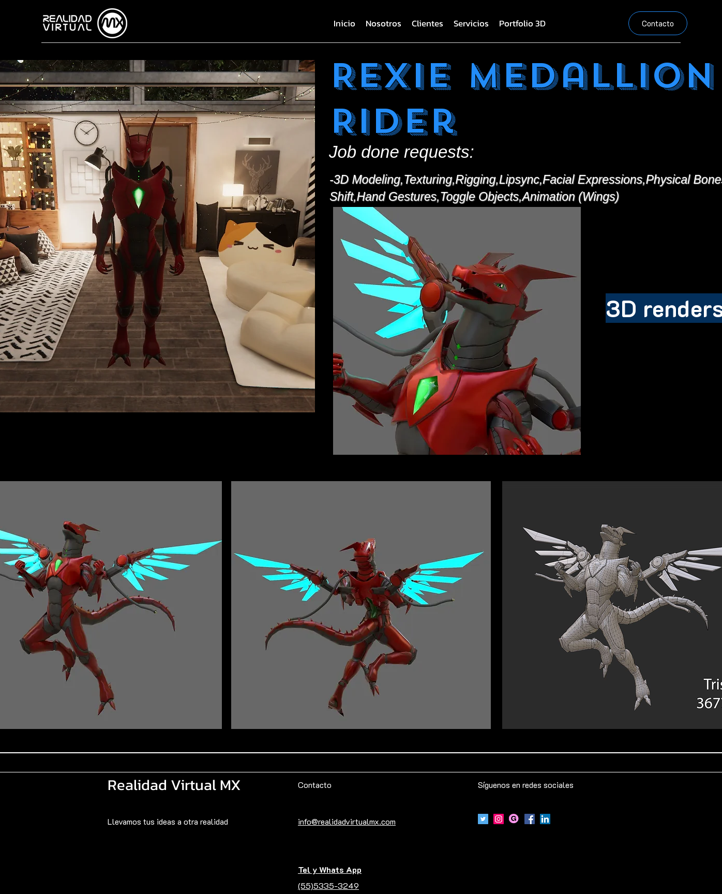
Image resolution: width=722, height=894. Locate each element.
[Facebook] (529, 819)
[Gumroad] (514, 819)
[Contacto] (657, 23)
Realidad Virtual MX (174, 784)
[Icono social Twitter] (483, 819)
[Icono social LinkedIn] (545, 819)
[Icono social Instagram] (498, 819)
